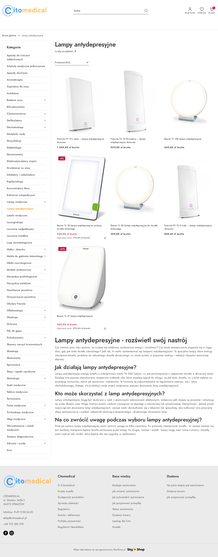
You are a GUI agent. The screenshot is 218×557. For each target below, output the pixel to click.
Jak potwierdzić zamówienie (128, 497)
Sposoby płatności (68, 503)
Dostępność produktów (71, 497)
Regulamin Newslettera (71, 527)
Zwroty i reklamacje (69, 515)
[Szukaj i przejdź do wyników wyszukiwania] (146, 10)
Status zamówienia (122, 509)
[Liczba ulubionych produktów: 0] (201, 10)
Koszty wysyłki (65, 491)
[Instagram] (11, 533)
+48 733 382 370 (13, 524)
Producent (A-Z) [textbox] (62, 62)
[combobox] (72, 62)
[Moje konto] (190, 10)
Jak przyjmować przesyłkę (126, 503)
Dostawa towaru (121, 515)
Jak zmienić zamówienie (125, 491)
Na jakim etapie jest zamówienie (185, 485)
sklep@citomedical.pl (15, 518)
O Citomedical (66, 485)
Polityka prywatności (69, 521)
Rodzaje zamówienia (124, 485)
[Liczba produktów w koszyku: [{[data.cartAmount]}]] (211, 10)
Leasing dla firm (121, 521)
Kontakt (116, 527)
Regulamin (64, 509)
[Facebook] (5, 533)
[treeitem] (26, 57)
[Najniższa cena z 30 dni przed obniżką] (105, 238)
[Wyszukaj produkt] (110, 10)
